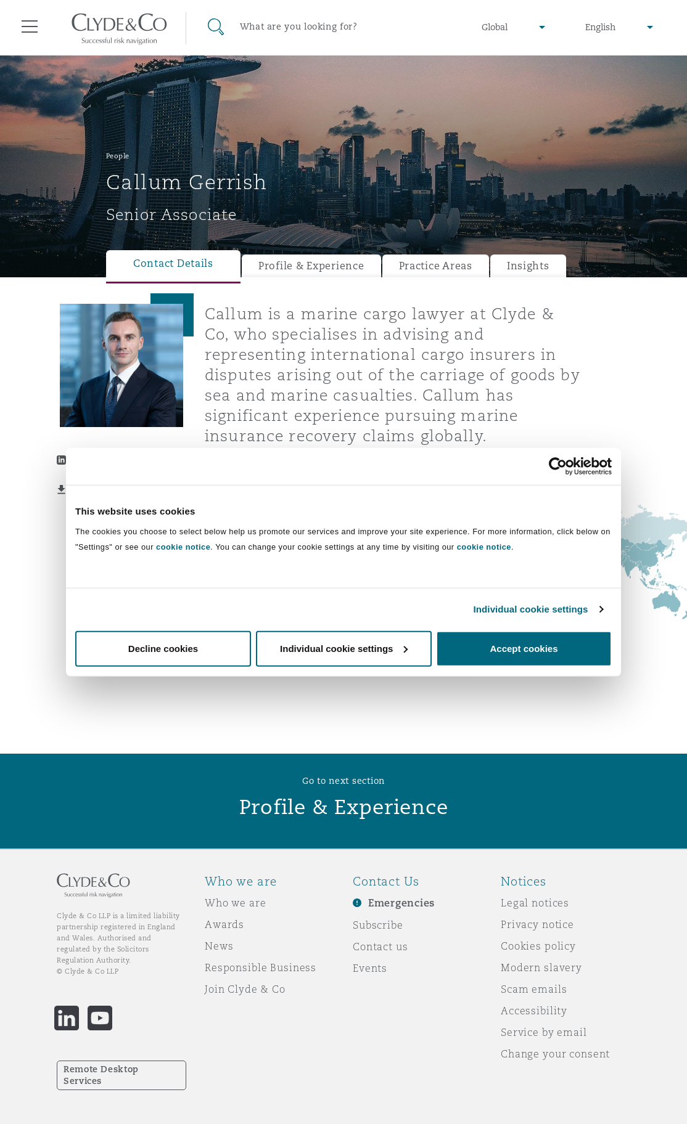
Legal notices (535, 903)
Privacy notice (537, 924)
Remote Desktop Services (101, 1075)
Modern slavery (541, 967)
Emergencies (401, 903)
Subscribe (378, 925)
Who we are (235, 903)
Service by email (544, 1032)
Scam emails (534, 989)
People (118, 156)
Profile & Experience (311, 265)
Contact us (380, 946)
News (219, 946)
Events (370, 968)
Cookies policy (538, 946)
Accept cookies (523, 648)
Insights (528, 265)
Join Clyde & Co (245, 989)
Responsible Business (260, 967)
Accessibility (534, 1010)
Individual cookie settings (531, 609)
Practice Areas (435, 265)
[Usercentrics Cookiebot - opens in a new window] (558, 466)
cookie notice (183, 546)
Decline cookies (163, 648)
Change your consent (555, 1054)
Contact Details (173, 263)
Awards (224, 924)
